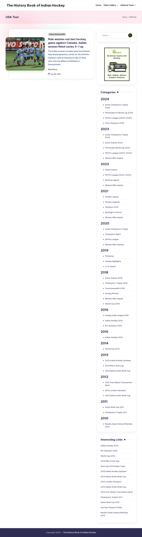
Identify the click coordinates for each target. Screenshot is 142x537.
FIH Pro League (111, 239)
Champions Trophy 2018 (116, 283)
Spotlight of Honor (113, 212)
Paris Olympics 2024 (114, 123)
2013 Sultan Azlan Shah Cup (117, 371)
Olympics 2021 (112, 207)
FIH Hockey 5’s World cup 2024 (119, 113)
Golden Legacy (112, 197)
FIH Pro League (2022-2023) (118, 153)
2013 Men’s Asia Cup (110, 461)
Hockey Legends (112, 202)
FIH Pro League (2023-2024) (118, 118)
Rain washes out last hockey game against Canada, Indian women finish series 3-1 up (67, 42)
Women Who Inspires (114, 244)
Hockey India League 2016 (117, 315)
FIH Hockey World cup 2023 (117, 148)
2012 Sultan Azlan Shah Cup (117, 395)
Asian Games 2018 (113, 278)
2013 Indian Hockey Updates (118, 360)
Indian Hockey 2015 (114, 337)
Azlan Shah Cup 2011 (114, 407)
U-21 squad (110, 266)
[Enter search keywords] (117, 35)
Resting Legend (112, 180)
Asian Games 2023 (114, 142)
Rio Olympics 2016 (113, 325)
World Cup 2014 (112, 349)
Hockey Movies (111, 293)
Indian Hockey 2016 (57, 34)
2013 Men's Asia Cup (114, 366)
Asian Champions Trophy (116, 229)
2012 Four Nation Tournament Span (117, 492)
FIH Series (109, 256)
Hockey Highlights (113, 261)
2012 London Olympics (115, 390)
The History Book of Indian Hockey (36, 5)
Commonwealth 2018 (115, 288)
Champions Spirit (113, 234)
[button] (130, 35)
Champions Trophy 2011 (116, 412)
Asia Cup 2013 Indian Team (113, 466)
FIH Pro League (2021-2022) (118, 175)
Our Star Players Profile (111, 507)
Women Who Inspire (114, 158)
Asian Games (111, 170)
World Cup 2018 (112, 304)
